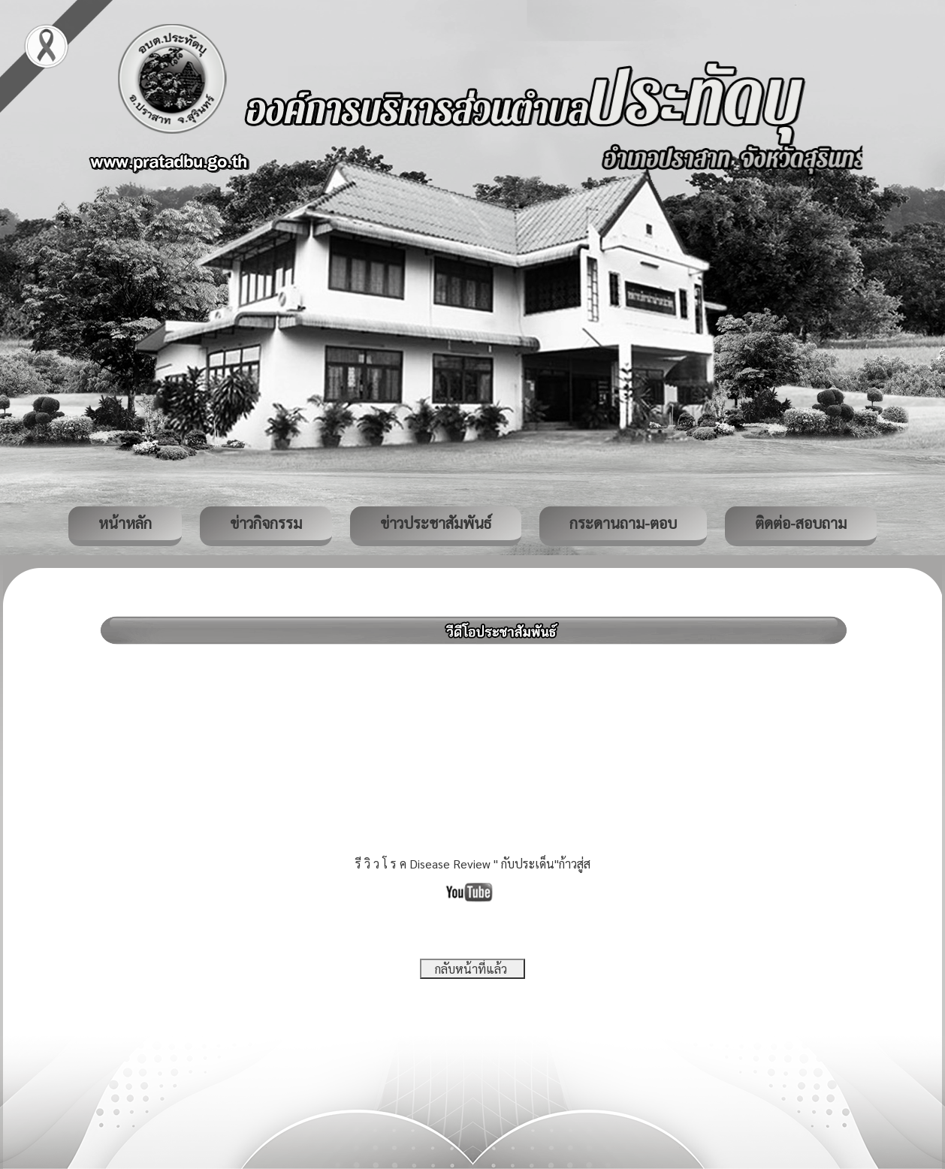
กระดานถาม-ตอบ (623, 523)
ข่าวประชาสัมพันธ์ (435, 523)
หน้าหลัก (125, 523)
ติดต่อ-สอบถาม (801, 523)
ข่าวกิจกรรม (266, 523)
